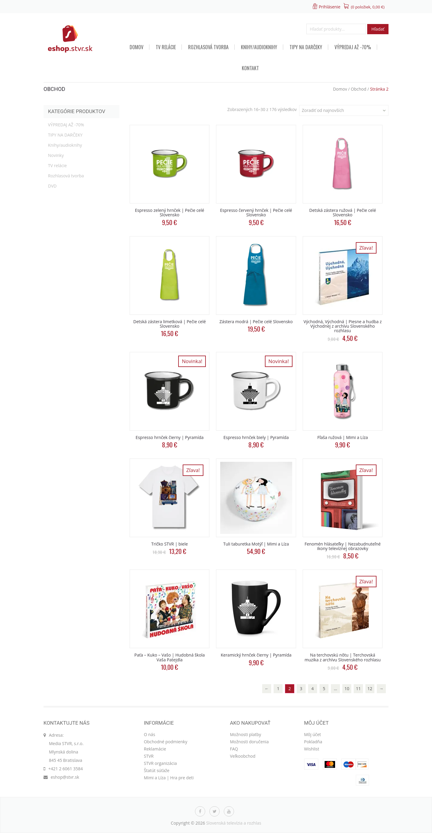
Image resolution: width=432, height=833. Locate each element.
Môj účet (312, 734)
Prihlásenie (329, 7)
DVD (52, 186)
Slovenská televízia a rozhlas (233, 823)
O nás (149, 734)
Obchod (358, 89)
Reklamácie (155, 749)
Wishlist (311, 749)
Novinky (56, 155)
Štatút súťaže (157, 770)
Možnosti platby (245, 734)
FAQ (234, 749)
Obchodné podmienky (166, 741)
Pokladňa (313, 741)
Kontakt (250, 68)
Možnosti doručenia (249, 741)
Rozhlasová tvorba (208, 47)
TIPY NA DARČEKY (306, 47)
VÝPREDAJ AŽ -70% (352, 47)
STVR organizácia (160, 763)
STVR (149, 756)
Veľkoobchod (243, 756)
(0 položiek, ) (368, 7)
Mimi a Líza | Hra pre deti (169, 777)
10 (346, 688)
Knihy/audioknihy (259, 47)
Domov (136, 47)
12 (370, 688)
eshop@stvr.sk (65, 777)
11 (358, 688)
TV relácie (166, 47)
